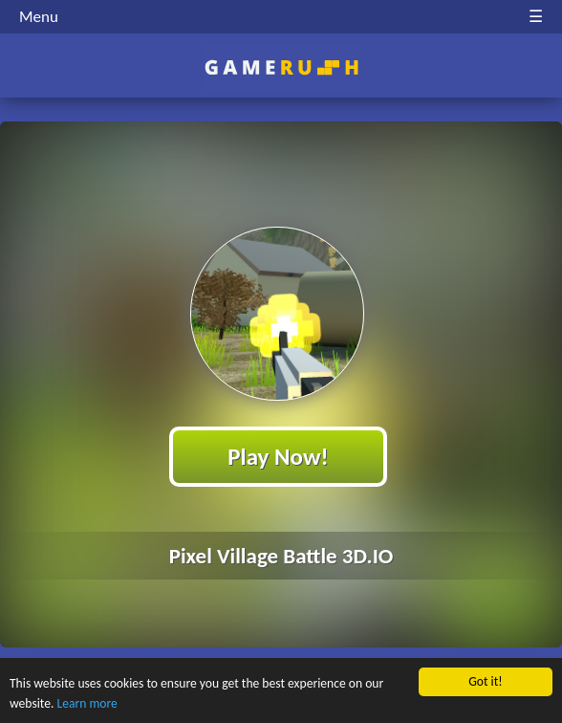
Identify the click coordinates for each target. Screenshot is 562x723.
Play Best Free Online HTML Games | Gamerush (281, 67)
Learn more (87, 705)
